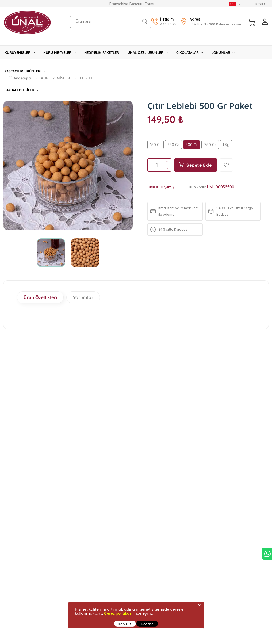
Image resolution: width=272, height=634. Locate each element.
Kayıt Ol (261, 4)
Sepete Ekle (195, 165)
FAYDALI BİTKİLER (22, 90)
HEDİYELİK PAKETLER (101, 52)
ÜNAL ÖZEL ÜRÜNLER (148, 52)
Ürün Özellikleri (40, 297)
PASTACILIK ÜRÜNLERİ (25, 71)
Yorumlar (83, 297)
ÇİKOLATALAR (189, 52)
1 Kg (226, 144)
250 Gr (173, 144)
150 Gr (155, 144)
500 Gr (192, 144)
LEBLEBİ (87, 78)
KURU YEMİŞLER (56, 78)
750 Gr (210, 144)
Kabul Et (124, 624)
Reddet (147, 624)
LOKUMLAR (223, 52)
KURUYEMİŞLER (20, 52)
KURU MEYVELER (59, 52)
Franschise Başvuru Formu (132, 4)
